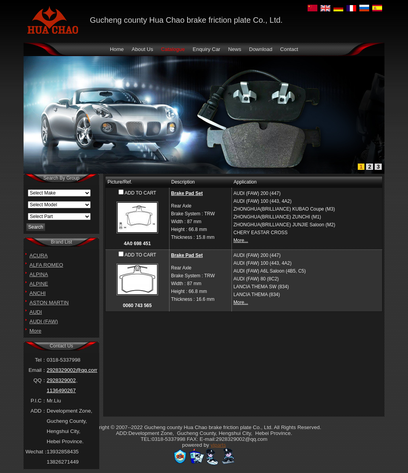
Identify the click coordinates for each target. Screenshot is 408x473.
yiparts (218, 445)
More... (240, 240)
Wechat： (36, 452)
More (35, 331)
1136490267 (61, 390)
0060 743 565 (137, 305)
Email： (38, 370)
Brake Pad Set (187, 193)
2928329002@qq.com (72, 370)
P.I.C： (39, 401)
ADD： (39, 411)
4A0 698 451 (137, 243)
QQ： (40, 380)
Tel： (41, 360)
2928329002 (61, 380)
